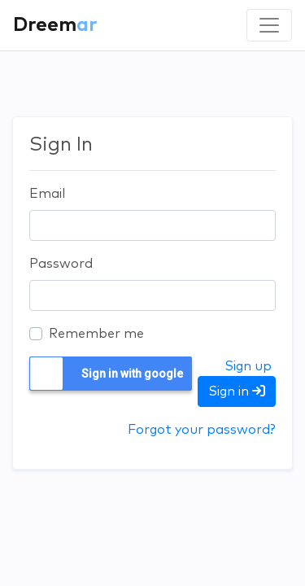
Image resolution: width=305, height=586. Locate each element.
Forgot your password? (202, 429)
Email (47, 193)
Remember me (96, 333)
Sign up (248, 366)
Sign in (236, 391)
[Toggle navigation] (269, 25)
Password (61, 263)
